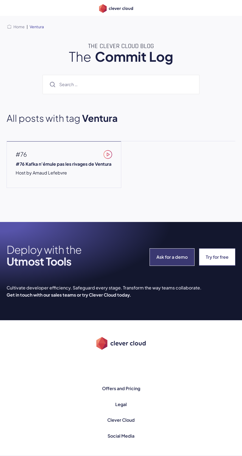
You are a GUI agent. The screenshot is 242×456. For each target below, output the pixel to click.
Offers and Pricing (121, 388)
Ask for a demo (172, 257)
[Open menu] (10, 8)
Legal (121, 404)
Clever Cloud (121, 420)
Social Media (121, 436)
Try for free (217, 257)
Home (19, 26)
